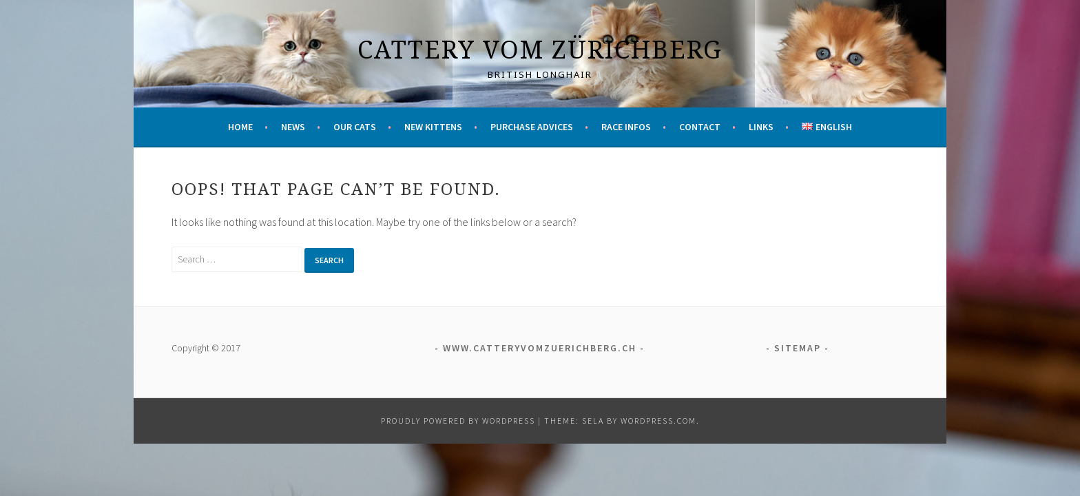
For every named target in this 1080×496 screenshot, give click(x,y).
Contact (699, 127)
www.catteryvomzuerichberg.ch (539, 348)
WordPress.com (658, 420)
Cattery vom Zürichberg (540, 49)
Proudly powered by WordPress (458, 420)
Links (761, 127)
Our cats (354, 127)
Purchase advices (531, 127)
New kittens (433, 127)
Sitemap (797, 348)
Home (240, 127)
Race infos (626, 127)
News (293, 127)
